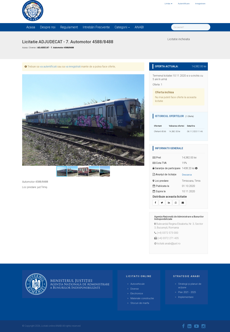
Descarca (187, 174)
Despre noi (47, 27)
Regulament (69, 27)
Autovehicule (137, 283)
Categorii (122, 27)
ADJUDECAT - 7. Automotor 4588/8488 (55, 47)
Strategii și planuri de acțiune (189, 285)
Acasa (30, 27)
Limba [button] (168, 3)
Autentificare (183, 3)
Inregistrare (200, 3)
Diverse (32, 47)
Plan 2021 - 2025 (187, 292)
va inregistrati (73, 66)
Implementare (186, 297)
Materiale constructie (142, 298)
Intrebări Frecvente (96, 27)
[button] (141, 77)
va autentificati (48, 66)
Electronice (136, 293)
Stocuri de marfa (139, 303)
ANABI (139, 27)
